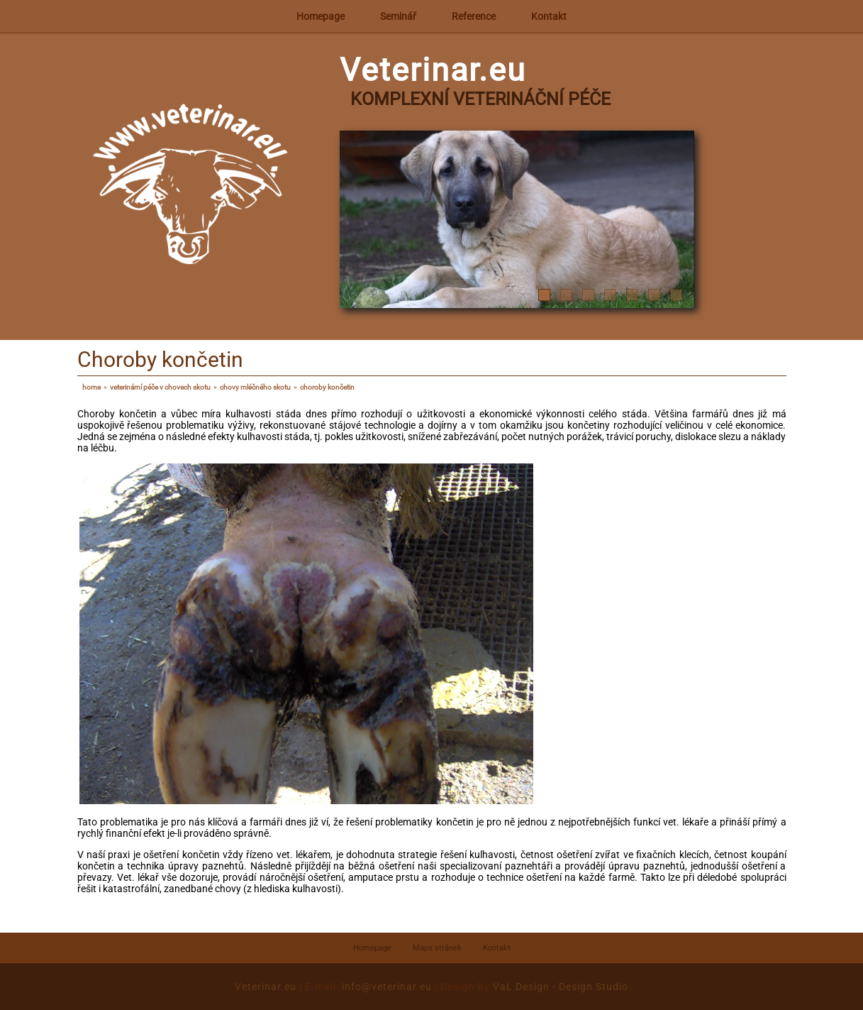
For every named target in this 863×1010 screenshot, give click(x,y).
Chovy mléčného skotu (255, 387)
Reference (474, 16)
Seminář (398, 16)
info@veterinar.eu (387, 986)
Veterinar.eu (265, 986)
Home (91, 387)
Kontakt (549, 16)
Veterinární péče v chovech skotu (160, 387)
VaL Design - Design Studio (560, 986)
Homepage (320, 16)
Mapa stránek (437, 948)
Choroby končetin (327, 387)
